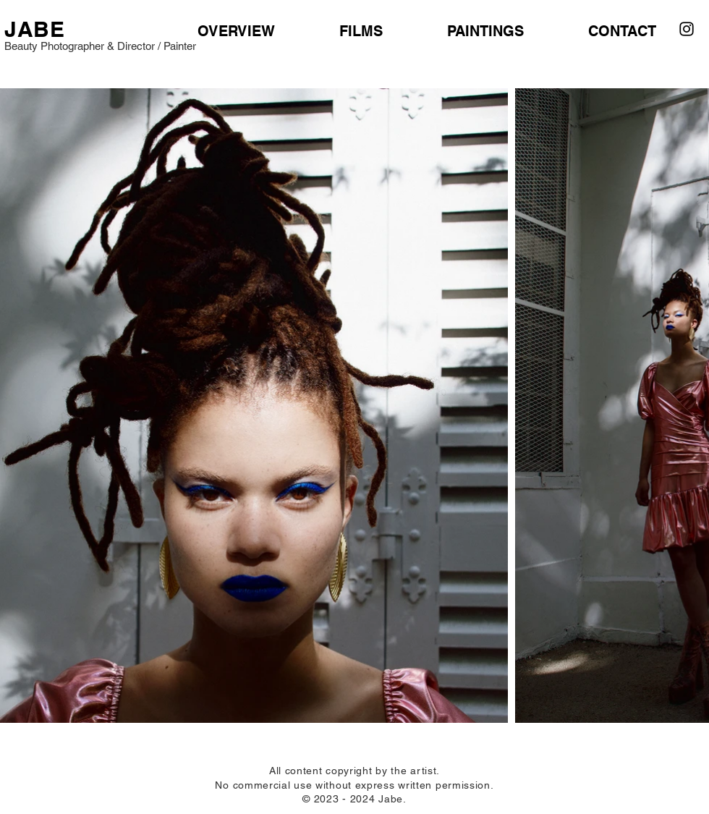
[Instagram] (686, 29)
